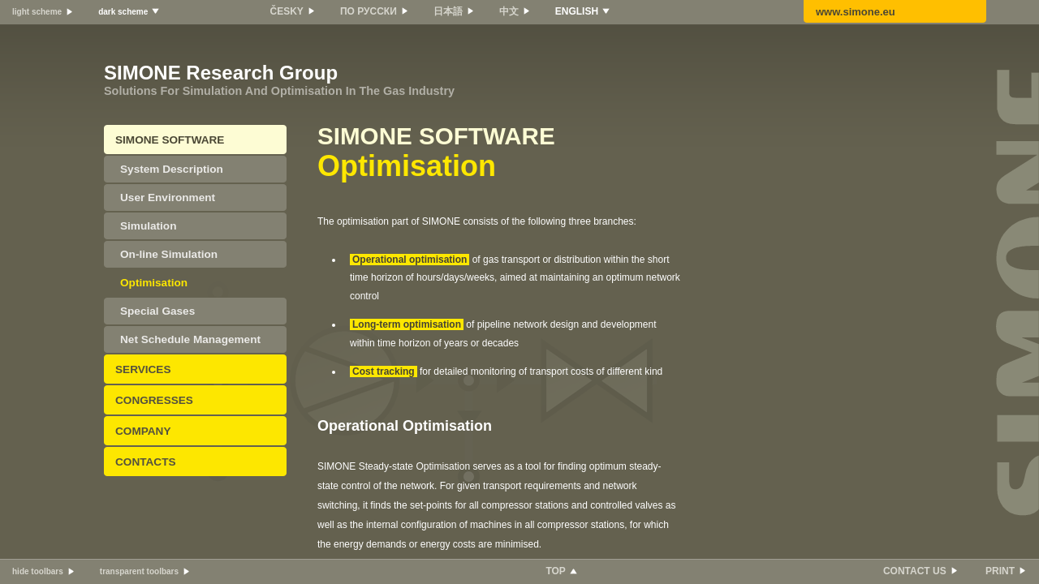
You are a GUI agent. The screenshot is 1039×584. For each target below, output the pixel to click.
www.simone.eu (855, 12)
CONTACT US (914, 571)
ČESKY (287, 11)
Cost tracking (383, 371)
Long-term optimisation (406, 324)
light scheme (37, 11)
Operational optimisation (409, 259)
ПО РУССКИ (368, 11)
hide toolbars (37, 571)
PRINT (1000, 571)
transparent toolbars (139, 571)
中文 (509, 11)
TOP (555, 571)
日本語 (448, 11)
